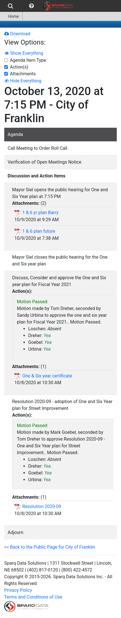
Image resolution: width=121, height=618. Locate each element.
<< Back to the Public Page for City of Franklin (49, 547)
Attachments (23, 73)
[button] (31, 6)
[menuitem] (10, 6)
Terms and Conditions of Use (33, 597)
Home (11, 16)
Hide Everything (23, 80)
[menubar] (38, 6)
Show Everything (24, 53)
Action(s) (19, 67)
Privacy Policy (18, 590)
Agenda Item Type (28, 60)
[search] (10, 6)
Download (17, 33)
